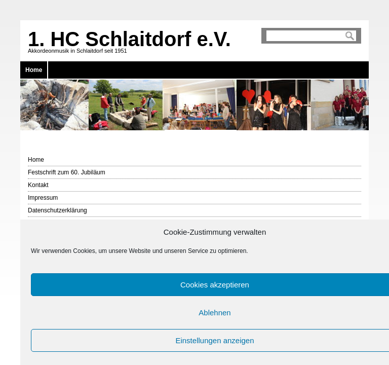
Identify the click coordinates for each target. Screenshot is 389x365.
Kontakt (38, 185)
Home (33, 70)
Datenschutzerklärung (57, 210)
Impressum (43, 197)
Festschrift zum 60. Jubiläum (66, 172)
